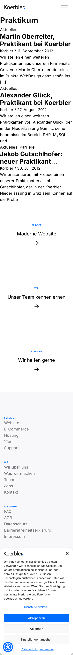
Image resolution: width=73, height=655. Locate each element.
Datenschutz (29, 649)
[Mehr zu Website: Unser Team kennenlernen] (36, 297)
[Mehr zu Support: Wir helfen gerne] (36, 360)
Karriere (27, 147)
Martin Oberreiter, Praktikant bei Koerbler (35, 40)
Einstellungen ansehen (36, 639)
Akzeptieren (36, 618)
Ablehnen (36, 629)
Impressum (47, 649)
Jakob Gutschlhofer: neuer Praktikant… (31, 157)
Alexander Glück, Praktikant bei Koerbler (35, 98)
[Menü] (64, 7)
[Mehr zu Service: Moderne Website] (36, 234)
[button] (67, 553)
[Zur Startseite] (14, 7)
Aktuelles (8, 29)
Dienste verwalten (35, 607)
